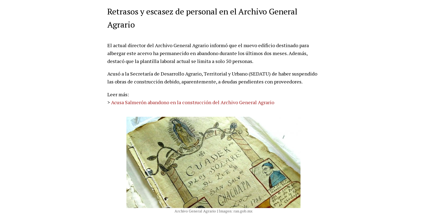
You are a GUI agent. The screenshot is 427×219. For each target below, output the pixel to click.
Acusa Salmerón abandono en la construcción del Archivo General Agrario (192, 102)
